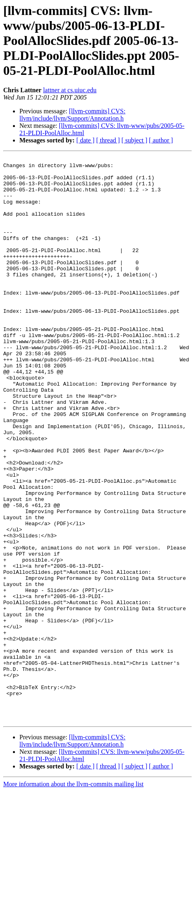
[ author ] (161, 140)
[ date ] (85, 140)
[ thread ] (108, 140)
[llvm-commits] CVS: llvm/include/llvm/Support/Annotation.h (72, 115)
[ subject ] (134, 140)
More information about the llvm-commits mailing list (73, 896)
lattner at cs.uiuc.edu (69, 90)
